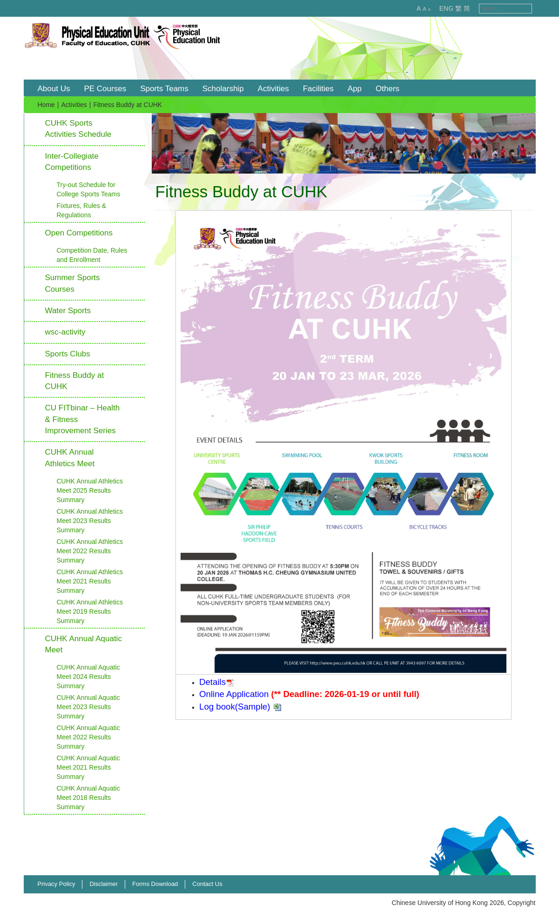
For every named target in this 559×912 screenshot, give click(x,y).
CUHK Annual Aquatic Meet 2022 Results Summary (88, 737)
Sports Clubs (67, 353)
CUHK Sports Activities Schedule (78, 129)
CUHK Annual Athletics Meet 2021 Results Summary (90, 581)
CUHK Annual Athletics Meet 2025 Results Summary (90, 490)
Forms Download (155, 883)
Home (46, 104)
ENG (437, 8)
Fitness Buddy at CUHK (74, 381)
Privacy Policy (56, 883)
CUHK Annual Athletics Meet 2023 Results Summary (90, 521)
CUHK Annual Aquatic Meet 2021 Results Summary (88, 767)
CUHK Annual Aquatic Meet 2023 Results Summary (88, 707)
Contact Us (207, 883)
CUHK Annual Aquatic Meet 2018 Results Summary (88, 798)
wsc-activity (65, 332)
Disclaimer (103, 883)
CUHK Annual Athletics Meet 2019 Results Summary (90, 611)
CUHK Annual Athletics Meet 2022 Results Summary (90, 551)
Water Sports (68, 310)
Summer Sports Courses (72, 283)
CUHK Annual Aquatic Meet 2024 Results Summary (88, 677)
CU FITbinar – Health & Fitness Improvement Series (82, 419)
